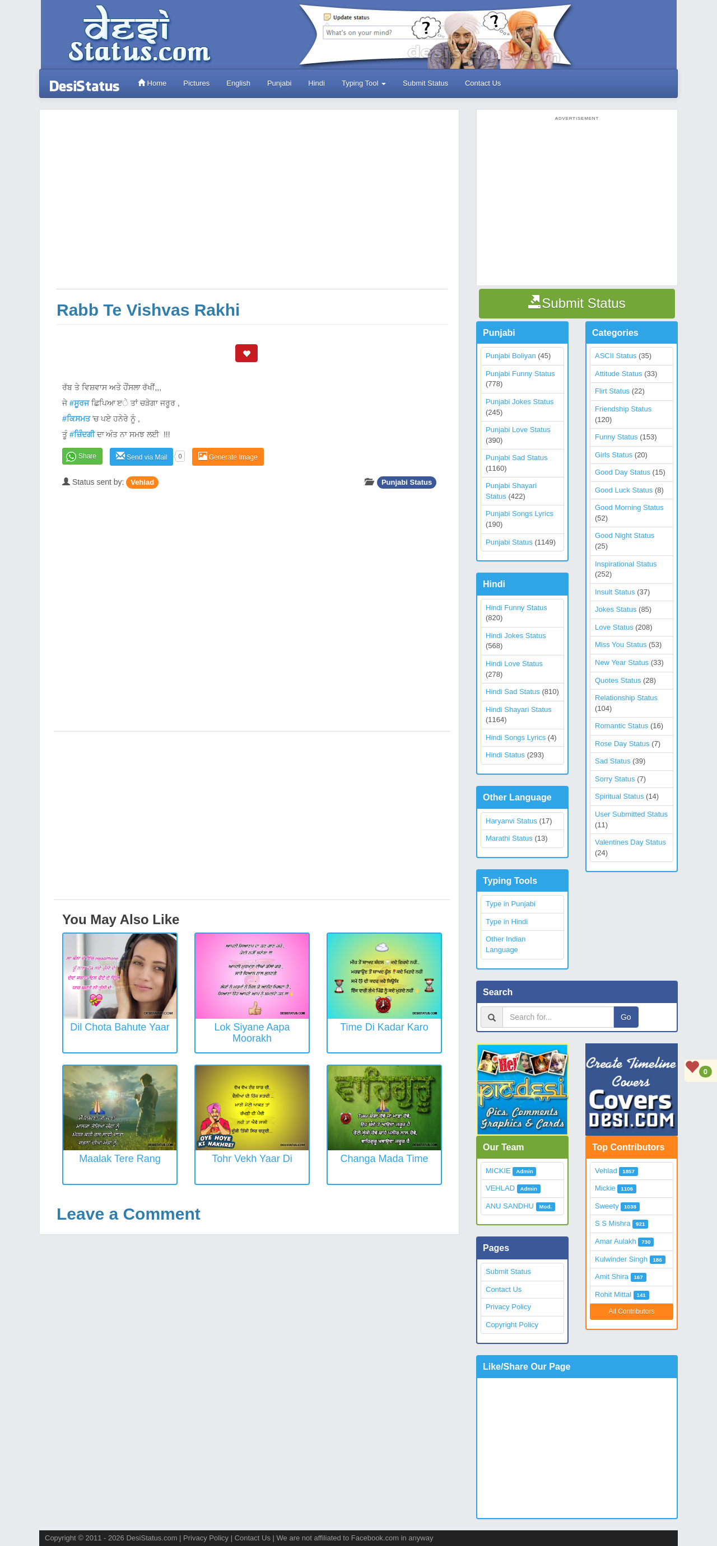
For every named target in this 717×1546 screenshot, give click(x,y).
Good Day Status (622, 472)
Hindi (316, 83)
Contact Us (483, 83)
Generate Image (228, 456)
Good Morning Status (629, 507)
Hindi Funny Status (516, 607)
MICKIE (498, 1170)
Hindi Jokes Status (516, 635)
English (238, 83)
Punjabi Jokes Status (519, 401)
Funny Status (616, 437)
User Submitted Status (631, 814)
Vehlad (142, 482)
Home (152, 83)
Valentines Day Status (630, 842)
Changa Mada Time (384, 1158)
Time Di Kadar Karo (384, 1027)
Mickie (605, 1188)
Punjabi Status (406, 482)
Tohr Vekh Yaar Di (252, 1158)
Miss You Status (621, 644)
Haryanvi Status (511, 821)
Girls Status (613, 455)
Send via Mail (141, 456)
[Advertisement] (252, 205)
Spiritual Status (619, 796)
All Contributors (631, 1311)
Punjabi (279, 83)
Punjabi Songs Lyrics (519, 513)
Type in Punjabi (511, 904)
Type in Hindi (507, 921)
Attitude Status (618, 373)
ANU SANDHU (510, 1206)
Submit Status (425, 83)
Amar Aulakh (615, 1241)
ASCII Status (615, 356)
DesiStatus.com (151, 1538)
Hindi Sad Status (513, 691)
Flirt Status (612, 391)
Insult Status (615, 592)
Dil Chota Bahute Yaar (119, 1027)
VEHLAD (500, 1188)
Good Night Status (624, 535)
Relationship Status (626, 698)
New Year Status (622, 662)
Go (626, 1017)
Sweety (607, 1206)
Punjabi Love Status (518, 429)
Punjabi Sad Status (517, 457)
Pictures (196, 83)
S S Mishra (613, 1223)
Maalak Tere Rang (120, 1158)
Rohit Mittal (613, 1294)
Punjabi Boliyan (511, 356)
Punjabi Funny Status (520, 373)
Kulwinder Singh (621, 1259)
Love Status (614, 627)
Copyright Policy (512, 1324)
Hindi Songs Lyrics (516, 737)
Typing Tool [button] (364, 83)
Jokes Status (615, 609)
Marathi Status (509, 838)
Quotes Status (618, 680)
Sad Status (613, 761)
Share (87, 456)
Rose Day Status (622, 743)
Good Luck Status (624, 490)
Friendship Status (623, 409)
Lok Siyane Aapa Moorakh (252, 1033)
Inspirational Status (626, 564)
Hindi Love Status (514, 663)
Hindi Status (505, 755)
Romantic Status (621, 726)
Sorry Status (615, 779)
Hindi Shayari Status (519, 709)
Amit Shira (611, 1276)
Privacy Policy (508, 1307)
